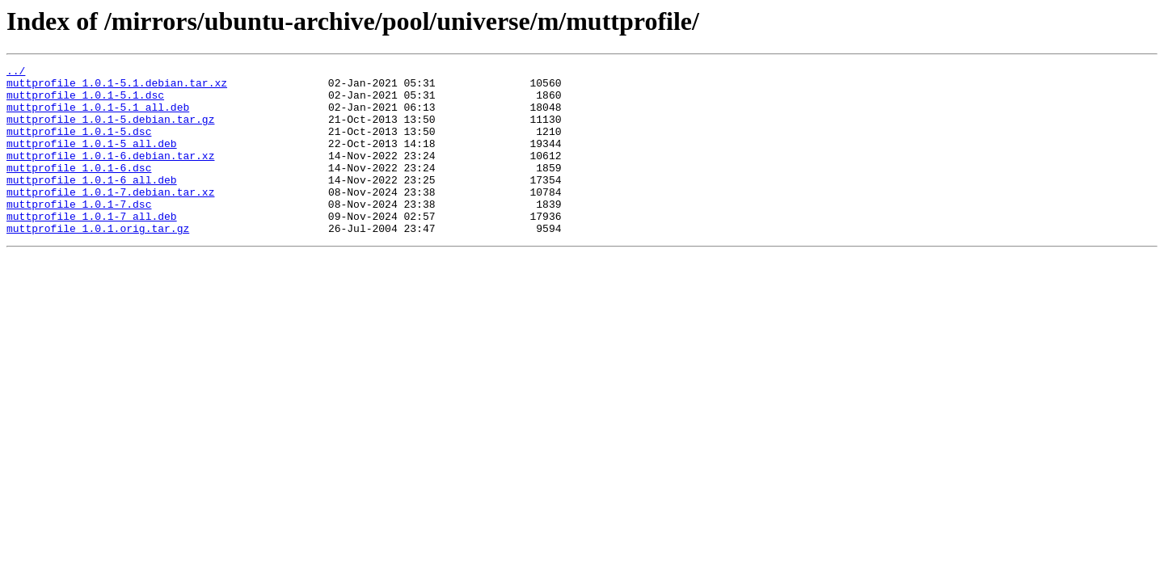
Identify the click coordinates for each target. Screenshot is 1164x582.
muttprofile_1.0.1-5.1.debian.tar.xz (116, 87)
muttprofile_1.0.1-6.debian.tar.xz (110, 174)
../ (15, 72)
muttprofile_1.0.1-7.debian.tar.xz (110, 218)
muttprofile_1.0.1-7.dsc (78, 233)
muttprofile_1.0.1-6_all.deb (91, 203)
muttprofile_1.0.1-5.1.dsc (85, 102)
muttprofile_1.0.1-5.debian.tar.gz (110, 131)
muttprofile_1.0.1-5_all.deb (91, 160)
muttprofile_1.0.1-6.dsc (78, 189)
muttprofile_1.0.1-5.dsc (78, 145)
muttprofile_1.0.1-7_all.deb (91, 247)
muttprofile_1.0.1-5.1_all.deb (97, 116)
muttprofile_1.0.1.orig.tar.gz (97, 262)
